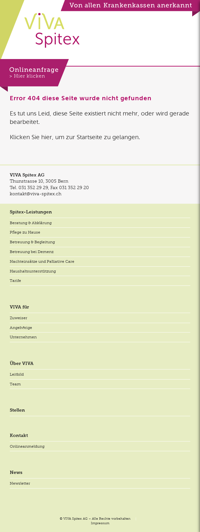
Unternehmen (23, 337)
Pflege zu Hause (25, 232)
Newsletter (20, 483)
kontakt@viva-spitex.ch (35, 193)
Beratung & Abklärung (31, 223)
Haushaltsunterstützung (33, 271)
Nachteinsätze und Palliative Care (42, 261)
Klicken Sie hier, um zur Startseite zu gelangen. (75, 137)
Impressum (100, 523)
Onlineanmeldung (27, 446)
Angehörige (21, 327)
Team (15, 384)
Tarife (15, 280)
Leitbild (17, 374)
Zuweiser (18, 318)
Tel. (29, 187)
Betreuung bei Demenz (32, 251)
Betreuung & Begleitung (32, 242)
